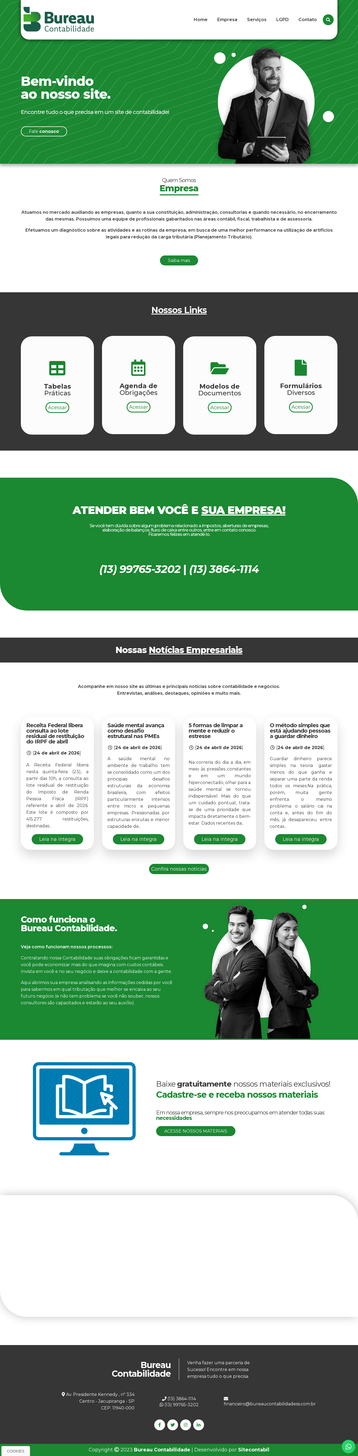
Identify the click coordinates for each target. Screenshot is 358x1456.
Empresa (227, 19)
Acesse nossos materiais (195, 1131)
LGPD (282, 19)
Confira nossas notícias (179, 869)
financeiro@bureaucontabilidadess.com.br (270, 1401)
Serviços (257, 19)
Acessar (57, 434)
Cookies (15, 1451)
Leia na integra (57, 839)
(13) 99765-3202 (179, 1404)
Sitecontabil (253, 1450)
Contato (307, 19)
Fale (44, 131)
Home (201, 19)
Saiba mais (179, 286)
